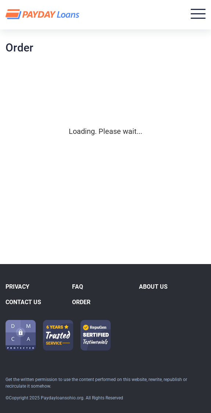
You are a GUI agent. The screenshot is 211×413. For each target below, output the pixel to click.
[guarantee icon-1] (58, 335)
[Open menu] (198, 14)
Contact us (23, 302)
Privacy (17, 286)
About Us (153, 286)
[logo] (44, 14)
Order (81, 302)
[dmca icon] (21, 335)
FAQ (77, 286)
